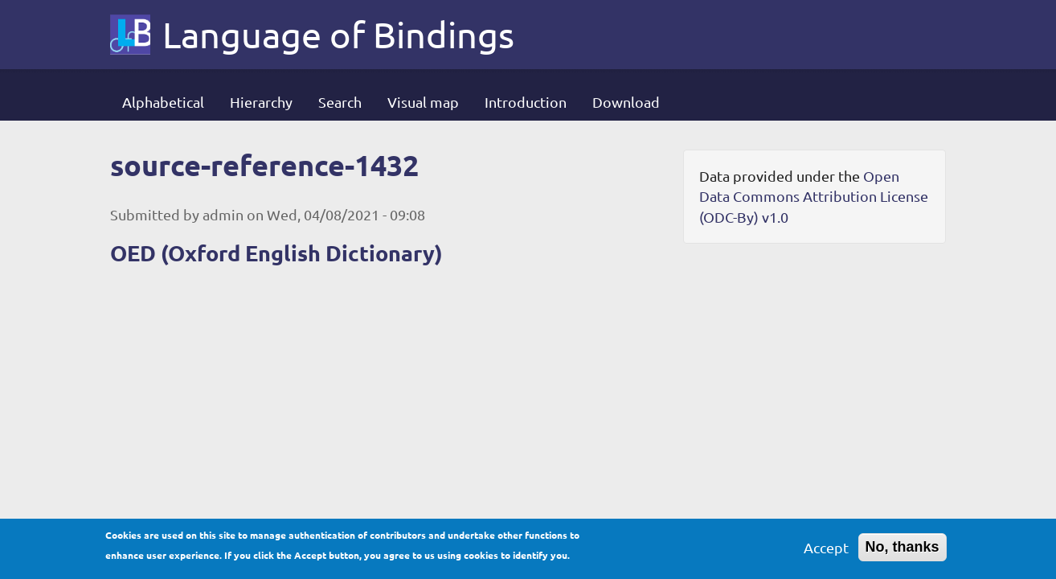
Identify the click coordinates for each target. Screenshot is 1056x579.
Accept (826, 552)
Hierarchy (261, 101)
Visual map (423, 101)
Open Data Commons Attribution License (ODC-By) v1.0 (813, 196)
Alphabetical (163, 101)
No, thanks (902, 552)
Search (340, 101)
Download (626, 101)
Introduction (526, 101)
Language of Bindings (338, 34)
